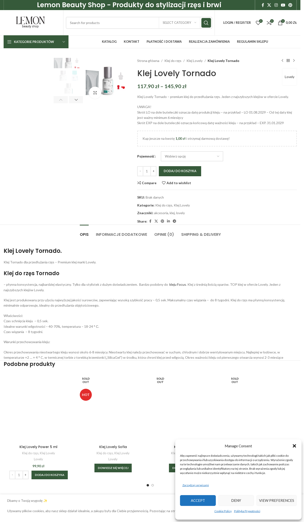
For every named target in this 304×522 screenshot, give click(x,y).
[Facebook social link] (263, 5)
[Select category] (179, 22)
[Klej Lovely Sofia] (113, 407)
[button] (294, 445)
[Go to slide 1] (148, 485)
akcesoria (161, 213)
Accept (198, 500)
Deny (236, 500)
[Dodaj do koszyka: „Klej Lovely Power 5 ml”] (49, 475)
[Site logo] (30, 22)
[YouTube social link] (283, 5)
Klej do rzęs (172, 61)
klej (172, 213)
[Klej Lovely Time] (187, 407)
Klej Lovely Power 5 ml (38, 446)
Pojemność (146, 156)
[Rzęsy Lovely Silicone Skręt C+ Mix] (262, 407)
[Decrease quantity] (140, 171)
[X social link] (269, 5)
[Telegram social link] (174, 221)
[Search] (139, 23)
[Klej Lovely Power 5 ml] (38, 407)
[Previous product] (282, 61)
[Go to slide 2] (152, 485)
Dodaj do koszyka (180, 171)
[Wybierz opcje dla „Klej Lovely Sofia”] (113, 468)
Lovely (289, 77)
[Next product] (294, 61)
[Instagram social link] (276, 5)
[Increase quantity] (153, 171)
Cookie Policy (223, 511)
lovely (180, 213)
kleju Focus (177, 284)
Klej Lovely (194, 61)
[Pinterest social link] (290, 5)
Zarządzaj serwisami (195, 485)
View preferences (276, 500)
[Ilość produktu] (146, 171)
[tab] (84, 232)
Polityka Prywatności (247, 511)
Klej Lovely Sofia (113, 446)
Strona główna (148, 61)
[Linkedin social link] (168, 221)
